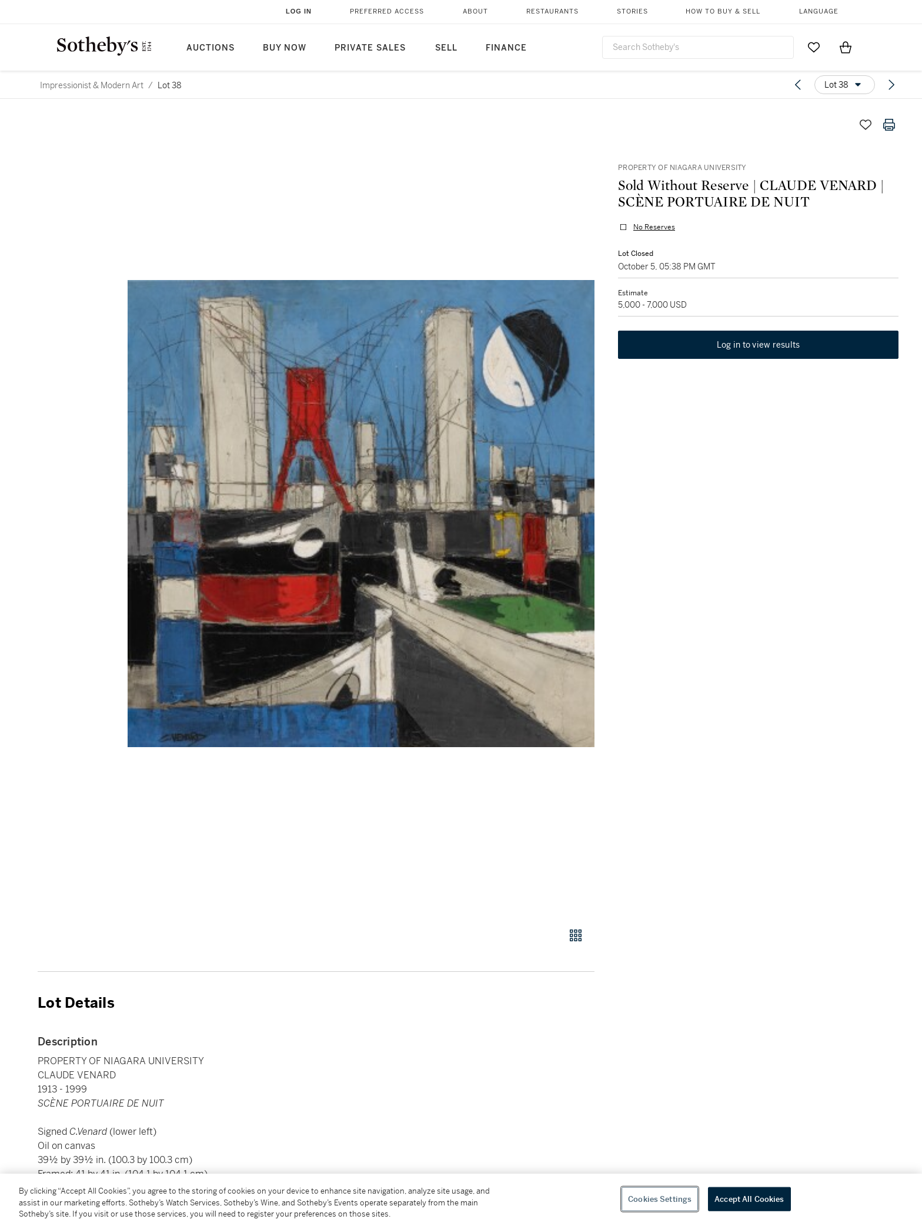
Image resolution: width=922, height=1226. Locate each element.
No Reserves (654, 227)
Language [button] (819, 11)
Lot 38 (170, 85)
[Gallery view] (575, 935)
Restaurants (552, 11)
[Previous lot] (798, 84)
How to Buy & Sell (723, 11)
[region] (461, 1200)
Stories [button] (632, 11)
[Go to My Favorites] (814, 47)
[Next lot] (891, 84)
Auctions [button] (210, 48)
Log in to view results (758, 344)
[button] (361, 513)
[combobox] (698, 47)
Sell (446, 48)
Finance (506, 48)
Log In (299, 11)
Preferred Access (387, 11)
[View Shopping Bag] (846, 47)
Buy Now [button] (284, 48)
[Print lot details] (889, 124)
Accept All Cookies (749, 1199)
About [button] (475, 11)
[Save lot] (865, 124)
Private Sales (370, 48)
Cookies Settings (660, 1199)
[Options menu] (844, 84)
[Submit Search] (780, 47)
